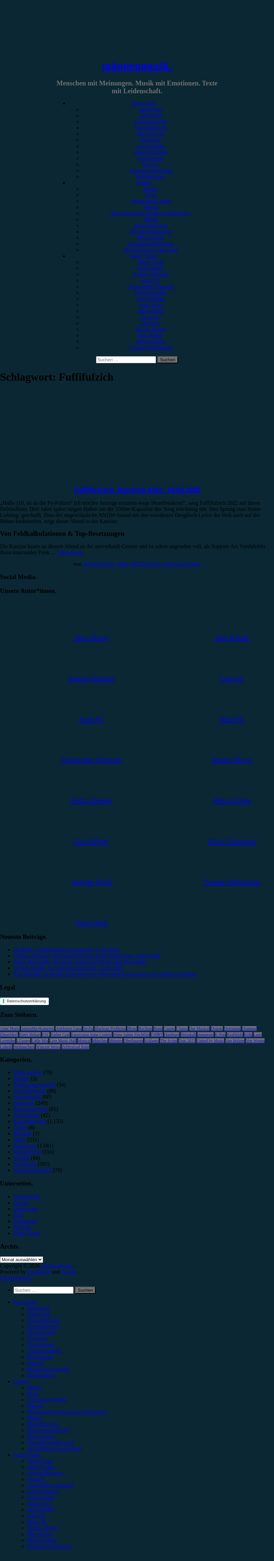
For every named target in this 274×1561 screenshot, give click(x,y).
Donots (217, 1028)
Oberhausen (133, 1040)
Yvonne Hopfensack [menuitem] (49, 1546)
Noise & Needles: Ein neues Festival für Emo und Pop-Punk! (80, 962)
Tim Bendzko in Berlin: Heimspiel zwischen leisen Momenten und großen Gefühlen (105, 974)
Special (150, 164)
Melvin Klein (150, 341)
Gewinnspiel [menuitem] (41, 1345)
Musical (84, 1040)
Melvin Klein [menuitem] (41, 1540)
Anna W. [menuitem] (36, 1479)
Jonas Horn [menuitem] (39, 1503)
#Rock (150, 189)
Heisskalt (188, 1034)
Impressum (26, 1209)
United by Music (210, 1040)
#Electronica (150, 237)
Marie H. (150, 323)
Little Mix (40, 1040)
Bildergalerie (150, 176)
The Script (168, 1040)
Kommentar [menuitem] (40, 1357)
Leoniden (7, 1040)
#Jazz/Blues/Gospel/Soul (150, 250)
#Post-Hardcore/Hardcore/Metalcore (150, 213)
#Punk (151, 219)
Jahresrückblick (151, 152)
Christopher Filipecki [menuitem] (50, 1485)
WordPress (39, 1272)
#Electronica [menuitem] (41, 1436)
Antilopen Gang (69, 1028)
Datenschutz (27, 1196)
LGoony (23, 1040)
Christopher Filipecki (151, 286)
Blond (132, 1028)
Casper (169, 1028)
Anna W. (150, 280)
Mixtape (23, 1133)
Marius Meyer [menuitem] (42, 1528)
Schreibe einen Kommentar (171, 564)
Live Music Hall (63, 1040)
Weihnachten (24, 1046)
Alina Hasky (150, 268)
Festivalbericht (150, 128)
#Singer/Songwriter (150, 231)
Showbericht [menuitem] (41, 1332)
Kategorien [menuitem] (26, 1302)
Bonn (158, 1028)
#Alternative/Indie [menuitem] (47, 1400)
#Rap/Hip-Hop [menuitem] (43, 1424)
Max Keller (150, 335)
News (20, 1139)
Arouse (69, 1272)
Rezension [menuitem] (38, 1308)
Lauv (258, 1034)
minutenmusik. (137, 65)
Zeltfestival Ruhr (76, 1046)
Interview (150, 140)
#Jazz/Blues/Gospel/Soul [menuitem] (54, 1448)
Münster (115, 1040)
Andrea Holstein (150, 274)
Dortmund (232, 1028)
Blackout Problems (110, 1028)
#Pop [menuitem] (32, 1393)
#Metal (150, 207)
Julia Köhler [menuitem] (40, 1509)
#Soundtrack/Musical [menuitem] (50, 1442)
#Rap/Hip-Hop (150, 225)
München (99, 1040)
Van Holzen (235, 1040)
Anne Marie (10, 1028)
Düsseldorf (9, 1034)
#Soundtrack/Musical (151, 244)
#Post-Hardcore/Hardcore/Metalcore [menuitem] (66, 1412)
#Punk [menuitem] (34, 1418)
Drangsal (249, 1028)
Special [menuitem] (35, 1363)
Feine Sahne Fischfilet (131, 1034)
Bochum (145, 1028)
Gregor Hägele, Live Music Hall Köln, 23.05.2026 (68, 968)
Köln (248, 1034)
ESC (46, 1034)
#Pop (150, 195)
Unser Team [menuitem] (40, 1461)
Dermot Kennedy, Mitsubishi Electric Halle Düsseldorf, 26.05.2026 (87, 956)
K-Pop (220, 1034)
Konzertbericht (150, 121)
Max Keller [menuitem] (39, 1534)
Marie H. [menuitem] (37, 1522)
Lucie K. (150, 317)
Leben (20, 1127)
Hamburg (171, 1034)
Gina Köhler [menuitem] (40, 1497)
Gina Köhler (150, 299)
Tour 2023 (187, 1040)
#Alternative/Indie (150, 201)
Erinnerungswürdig (151, 170)
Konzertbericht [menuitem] (43, 1320)
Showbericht (150, 134)
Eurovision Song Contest (91, 1034)
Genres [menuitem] (21, 1381)
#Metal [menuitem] (34, 1406)
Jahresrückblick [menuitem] (44, 1351)
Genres (143, 183)
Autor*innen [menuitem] (27, 1455)
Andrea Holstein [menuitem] (45, 1473)
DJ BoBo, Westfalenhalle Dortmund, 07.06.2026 (66, 949)
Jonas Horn (150, 305)
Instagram (205, 1034)
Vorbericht (150, 115)
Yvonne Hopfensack (150, 347)
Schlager (151, 1040)
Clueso (182, 1028)
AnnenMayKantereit (38, 1028)
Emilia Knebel (151, 292)
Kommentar (150, 158)
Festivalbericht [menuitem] (43, 1326)
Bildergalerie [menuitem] (41, 1375)
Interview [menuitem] (37, 1339)
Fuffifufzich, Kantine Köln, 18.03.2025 (137, 489)
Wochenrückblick (33, 1170)
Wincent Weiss (48, 1046)
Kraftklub (235, 1034)
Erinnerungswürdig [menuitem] (48, 1369)
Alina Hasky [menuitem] (40, 1467)
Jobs (18, 1215)
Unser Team (150, 262)
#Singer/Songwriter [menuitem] (48, 1430)
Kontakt (22, 1227)
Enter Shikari (30, 1034)
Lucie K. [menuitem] (36, 1516)
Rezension (150, 109)
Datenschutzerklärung (26, 1001)
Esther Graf (60, 1034)
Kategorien (144, 103)
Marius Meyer (150, 329)
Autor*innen (144, 256)
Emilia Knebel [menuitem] (43, 1491)
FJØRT (157, 1034)
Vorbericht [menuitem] (38, 1314)
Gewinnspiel (150, 146)
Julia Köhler (150, 311)
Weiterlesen (70, 552)
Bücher (21, 1078)
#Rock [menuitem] (34, 1387)
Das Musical (199, 1028)
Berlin (88, 1028)
